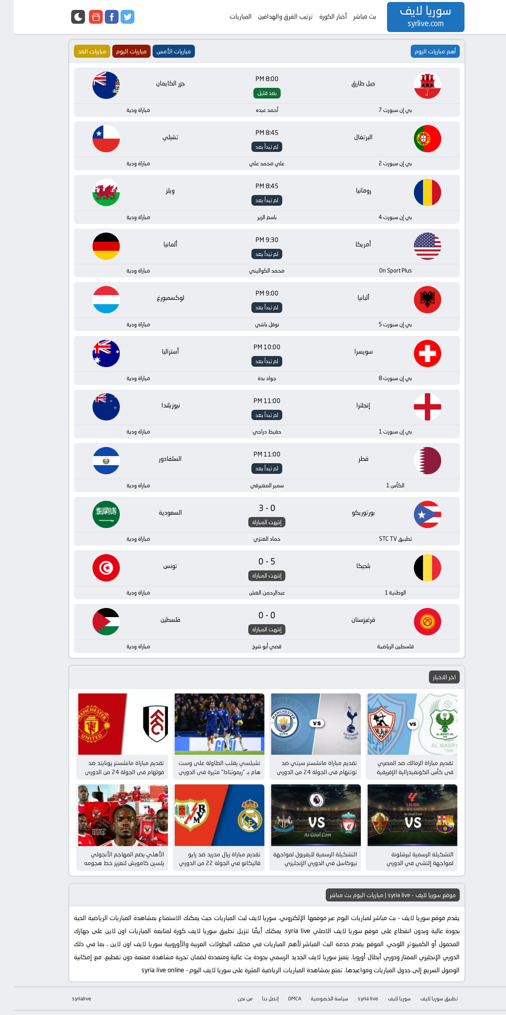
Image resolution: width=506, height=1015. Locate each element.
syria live (354, 1003)
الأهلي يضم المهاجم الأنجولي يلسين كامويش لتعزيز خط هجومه (110, 864)
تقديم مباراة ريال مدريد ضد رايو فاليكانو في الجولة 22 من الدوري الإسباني (206, 868)
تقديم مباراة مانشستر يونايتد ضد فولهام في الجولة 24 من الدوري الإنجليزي (110, 775)
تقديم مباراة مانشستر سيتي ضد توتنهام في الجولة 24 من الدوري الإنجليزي (303, 775)
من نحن (231, 1003)
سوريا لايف (385, 1003)
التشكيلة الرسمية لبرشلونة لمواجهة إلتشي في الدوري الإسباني (406, 868)
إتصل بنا (256, 1003)
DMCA (280, 1003)
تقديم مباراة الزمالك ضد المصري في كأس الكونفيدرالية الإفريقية (401, 771)
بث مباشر (351, 16)
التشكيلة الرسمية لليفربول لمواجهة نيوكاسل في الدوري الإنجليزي (301, 864)
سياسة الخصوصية (315, 1003)
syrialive (67, 1003)
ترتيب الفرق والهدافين (271, 16)
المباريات (227, 16)
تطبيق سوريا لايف (425, 1003)
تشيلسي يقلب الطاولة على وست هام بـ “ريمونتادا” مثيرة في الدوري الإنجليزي (206, 775)
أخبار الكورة (319, 16)
